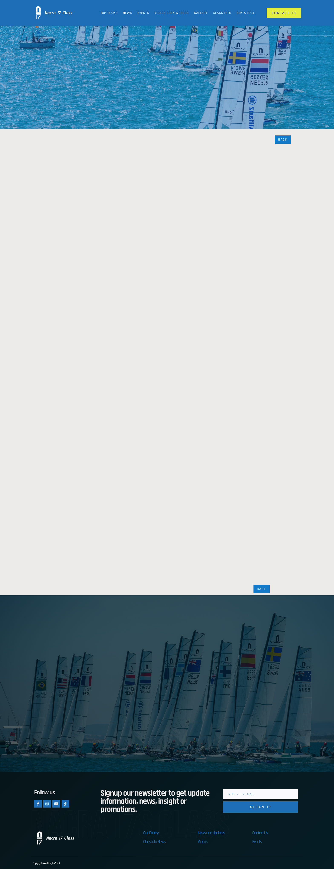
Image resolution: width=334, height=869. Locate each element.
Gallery (201, 13)
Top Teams (109, 13)
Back (283, 139)
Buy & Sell (246, 13)
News (127, 13)
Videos (202, 842)
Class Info (222, 13)
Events (143, 13)
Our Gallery (150, 833)
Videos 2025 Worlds (171, 13)
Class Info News (154, 842)
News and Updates (211, 833)
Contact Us (260, 833)
